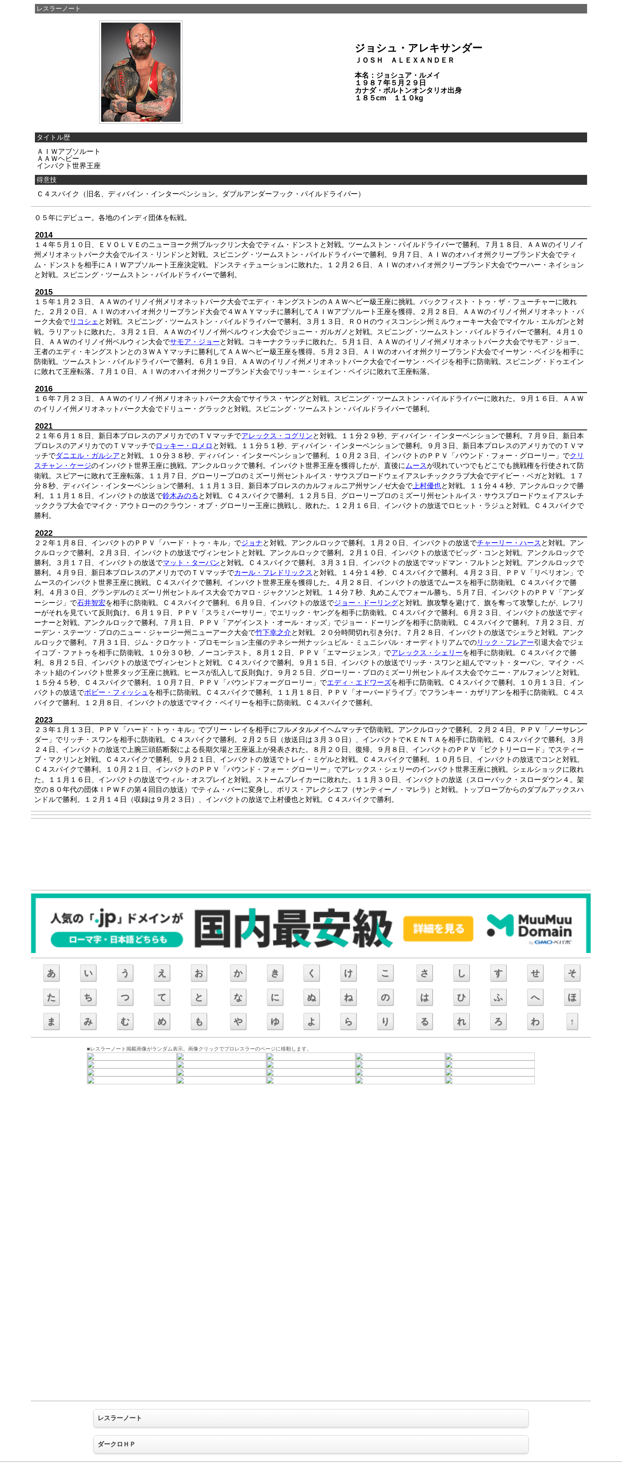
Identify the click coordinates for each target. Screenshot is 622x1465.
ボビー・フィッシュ (116, 692)
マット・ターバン (191, 563)
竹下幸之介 (273, 633)
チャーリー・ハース (509, 543)
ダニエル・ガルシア (88, 456)
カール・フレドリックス (273, 573)
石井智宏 (91, 603)
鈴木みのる (180, 496)
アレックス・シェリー (427, 653)
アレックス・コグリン (277, 436)
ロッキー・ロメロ (184, 446)
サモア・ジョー (195, 342)
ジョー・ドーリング (366, 603)
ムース (416, 466)
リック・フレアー (505, 642)
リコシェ (84, 322)
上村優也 (427, 486)
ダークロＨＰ (117, 1444)
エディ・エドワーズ (359, 682)
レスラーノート (58, 8)
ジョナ (252, 543)
